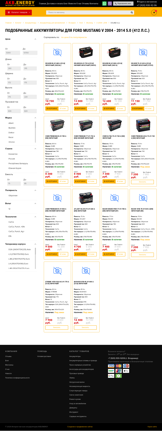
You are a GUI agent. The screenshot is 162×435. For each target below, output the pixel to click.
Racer (11, 137)
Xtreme (12, 142)
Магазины (9, 365)
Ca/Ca (11, 222)
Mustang (89, 23)
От (12, 51)
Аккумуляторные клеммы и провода (81, 362)
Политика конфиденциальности (18, 379)
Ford (81, 23)
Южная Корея (15, 168)
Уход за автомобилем (78, 407)
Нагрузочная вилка (77, 385)
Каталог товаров (17, 12)
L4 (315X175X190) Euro (18, 263)
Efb (10, 236)
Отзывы (8, 356)
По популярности (78, 37)
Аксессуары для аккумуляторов (83, 372)
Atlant (11, 123)
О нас (7, 370)
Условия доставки (45, 356)
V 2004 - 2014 (101, 23)
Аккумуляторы (75, 356)
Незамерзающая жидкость (80, 389)
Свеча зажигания (76, 398)
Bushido (12, 128)
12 (9, 209)
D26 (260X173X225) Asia (20, 249)
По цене (65, 37)
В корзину (52, 109)
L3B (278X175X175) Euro (19, 259)
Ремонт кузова (75, 403)
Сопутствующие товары (79, 394)
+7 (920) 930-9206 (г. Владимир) (123, 358)
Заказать (142, 182)
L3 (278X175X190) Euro (19, 254)
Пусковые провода (77, 376)
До (30, 51)
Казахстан (13, 154)
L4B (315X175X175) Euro (19, 268)
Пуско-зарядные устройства (81, 367)
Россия (12, 159)
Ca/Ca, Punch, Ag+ (16, 231)
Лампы (72, 381)
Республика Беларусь (18, 163)
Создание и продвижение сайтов (79, 431)
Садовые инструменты (79, 420)
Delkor (11, 132)
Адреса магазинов (148, 1)
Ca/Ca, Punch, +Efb (17, 227)
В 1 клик (63, 109)
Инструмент (74, 416)
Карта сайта (152, 431)
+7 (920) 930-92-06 (147, 5)
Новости (8, 374)
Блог (7, 361)
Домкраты (73, 412)
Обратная (13, 195)
